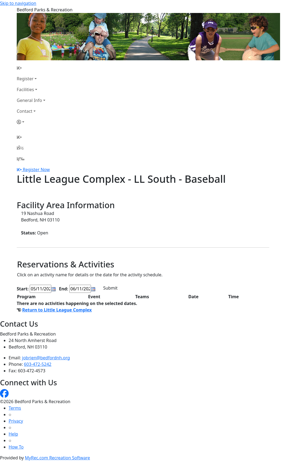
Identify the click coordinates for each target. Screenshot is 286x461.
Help (13, 434)
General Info (29, 100)
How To (16, 447)
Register (25, 79)
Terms (15, 408)
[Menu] (20, 158)
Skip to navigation (18, 3)
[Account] (31, 122)
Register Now (36, 170)
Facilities (25, 89)
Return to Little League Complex (57, 310)
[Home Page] (31, 67)
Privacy (16, 421)
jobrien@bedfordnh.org (46, 358)
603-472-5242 (38, 364)
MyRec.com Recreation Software (57, 458)
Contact (24, 111)
